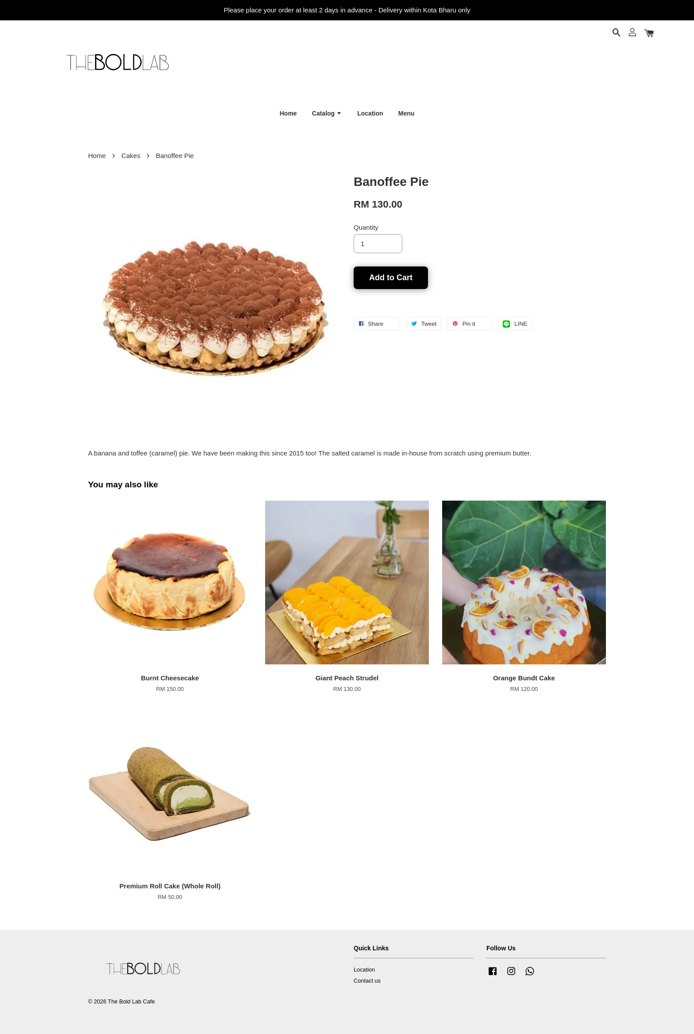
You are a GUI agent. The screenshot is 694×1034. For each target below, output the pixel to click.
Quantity (366, 227)
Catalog (327, 113)
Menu (406, 113)
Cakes (130, 155)
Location (370, 113)
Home (288, 113)
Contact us (367, 980)
